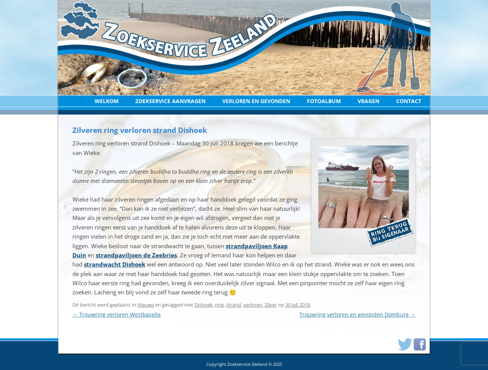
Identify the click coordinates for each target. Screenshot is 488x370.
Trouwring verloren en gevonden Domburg (357, 314)
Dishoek (203, 304)
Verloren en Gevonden (256, 101)
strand (233, 304)
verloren (252, 304)
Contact (408, 101)
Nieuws (145, 304)
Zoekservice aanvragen (170, 101)
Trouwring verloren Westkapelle (116, 314)
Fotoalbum (324, 101)
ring (219, 304)
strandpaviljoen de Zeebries (136, 255)
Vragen (368, 101)
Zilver (271, 304)
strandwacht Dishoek (114, 264)
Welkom (107, 101)
